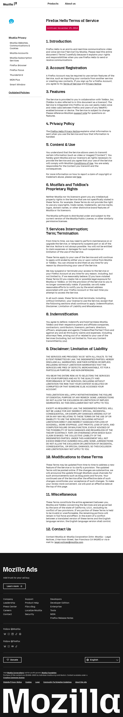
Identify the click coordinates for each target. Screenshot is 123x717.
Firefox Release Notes (61, 618)
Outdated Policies (19, 92)
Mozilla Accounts (19, 53)
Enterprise (56, 606)
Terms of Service (72, 84)
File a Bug (30, 606)
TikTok (16, 634)
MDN (52, 614)
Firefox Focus (17, 70)
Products (53, 3)
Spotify (20, 634)
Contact (7, 614)
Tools (53, 610)
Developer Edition (59, 602)
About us (70, 3)
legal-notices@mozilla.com (69, 542)
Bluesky (5, 634)
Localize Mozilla (33, 610)
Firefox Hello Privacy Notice (65, 131)
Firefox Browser (18, 65)
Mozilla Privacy (17, 37)
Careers (7, 610)
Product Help (32, 602)
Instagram (8, 634)
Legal (37, 682)
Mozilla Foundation (49, 673)
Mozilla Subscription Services (21, 59)
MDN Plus (15, 80)
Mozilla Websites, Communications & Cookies (20, 46)
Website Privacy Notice (12, 682)
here (79, 177)
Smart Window (17, 84)
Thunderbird (16, 75)
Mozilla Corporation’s (15, 673)
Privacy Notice (93, 84)
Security (29, 614)
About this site (81, 682)
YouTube (12, 646)
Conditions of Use (83, 163)
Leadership (9, 602)
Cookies (28, 682)
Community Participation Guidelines (57, 682)
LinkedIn (12, 634)
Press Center (10, 606)
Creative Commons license (13, 678)
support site (80, 113)
